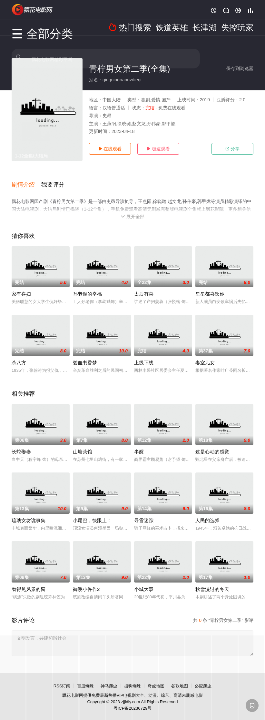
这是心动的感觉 (212, 444)
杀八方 (19, 355)
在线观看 (110, 148)
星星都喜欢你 (209, 286)
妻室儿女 (205, 355)
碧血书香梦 (85, 355)
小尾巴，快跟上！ (92, 513)
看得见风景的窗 (28, 581)
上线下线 (143, 355)
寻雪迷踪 (143, 513)
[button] (26, 180)
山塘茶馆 (82, 444)
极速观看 (158, 148)
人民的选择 (207, 513)
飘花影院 (33, 9)
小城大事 (143, 581)
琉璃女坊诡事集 (28, 513)
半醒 (139, 444)
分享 (232, 148)
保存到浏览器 (239, 68)
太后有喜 (143, 286)
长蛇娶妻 (21, 444)
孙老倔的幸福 (87, 286)
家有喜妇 (21, 286)
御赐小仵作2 (86, 581)
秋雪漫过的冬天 (212, 581)
